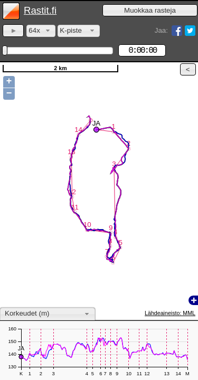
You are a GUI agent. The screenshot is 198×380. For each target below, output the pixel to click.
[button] (149, 10)
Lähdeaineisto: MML (170, 313)
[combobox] (40, 31)
